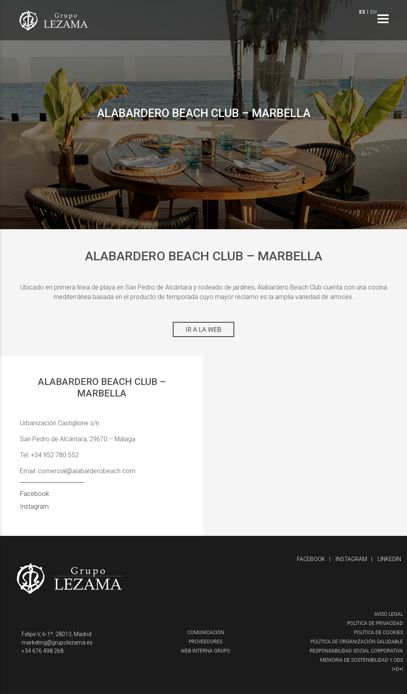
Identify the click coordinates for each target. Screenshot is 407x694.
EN (373, 12)
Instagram (34, 506)
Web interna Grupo (205, 651)
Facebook (34, 494)
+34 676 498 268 (42, 651)
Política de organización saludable (356, 641)
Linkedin (389, 559)
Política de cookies (378, 632)
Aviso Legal (388, 614)
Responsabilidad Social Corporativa (356, 651)
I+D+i (397, 669)
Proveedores (205, 641)
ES (362, 12)
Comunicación (205, 632)
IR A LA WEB (203, 329)
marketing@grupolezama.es (57, 642)
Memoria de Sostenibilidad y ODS (361, 660)
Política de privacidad (375, 623)
